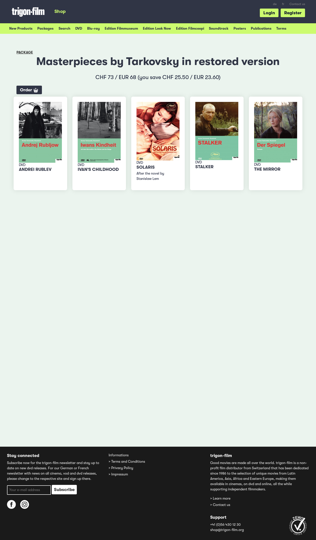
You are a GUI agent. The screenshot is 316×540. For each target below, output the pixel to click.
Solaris (145, 167)
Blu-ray (93, 29)
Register (293, 12)
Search (64, 29)
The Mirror (267, 169)
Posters (239, 29)
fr (283, 4)
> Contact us (220, 505)
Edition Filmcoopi (190, 29)
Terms (281, 29)
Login (269, 12)
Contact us (297, 4)
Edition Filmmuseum (121, 29)
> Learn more (220, 498)
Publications (261, 29)
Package (24, 52)
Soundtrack (218, 29)
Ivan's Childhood (98, 169)
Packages (45, 29)
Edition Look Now (157, 29)
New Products (20, 29)
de (275, 4)
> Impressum (118, 474)
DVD (78, 29)
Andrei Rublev (35, 169)
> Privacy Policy (121, 468)
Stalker (204, 166)
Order (29, 90)
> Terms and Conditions (127, 462)
